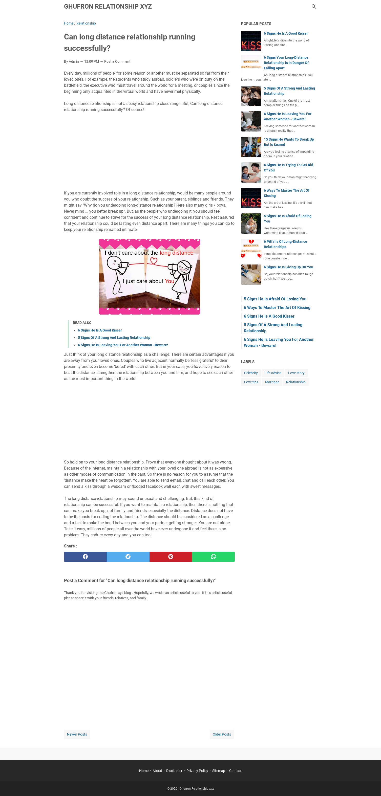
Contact (235, 771)
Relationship (296, 382)
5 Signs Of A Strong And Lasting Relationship (114, 338)
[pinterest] (171, 557)
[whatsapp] (213, 557)
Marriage (272, 382)
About (157, 771)
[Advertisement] (149, 151)
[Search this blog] (314, 7)
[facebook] (85, 557)
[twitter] (128, 557)
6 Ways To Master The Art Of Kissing (277, 307)
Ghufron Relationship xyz (108, 6)
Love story (296, 373)
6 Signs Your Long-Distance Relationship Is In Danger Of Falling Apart (286, 62)
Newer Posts (77, 734)
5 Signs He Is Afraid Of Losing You (275, 299)
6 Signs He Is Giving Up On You (288, 267)
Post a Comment (117, 61)
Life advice (273, 373)
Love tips (251, 382)
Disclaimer (174, 771)
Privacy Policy (197, 771)
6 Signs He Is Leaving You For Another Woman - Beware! (123, 345)
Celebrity (251, 373)
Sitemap (218, 771)
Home (144, 771)
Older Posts (222, 734)
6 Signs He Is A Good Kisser (100, 330)
